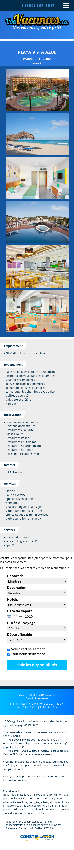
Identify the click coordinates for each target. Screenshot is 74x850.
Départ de (15, 576)
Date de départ (19, 611)
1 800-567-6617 (48, 707)
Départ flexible (19, 634)
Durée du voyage (21, 623)
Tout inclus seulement (27, 654)
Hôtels (12, 599)
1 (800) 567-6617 (38, 5)
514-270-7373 (29, 707)
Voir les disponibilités (37, 665)
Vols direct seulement (27, 649)
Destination (16, 587)
